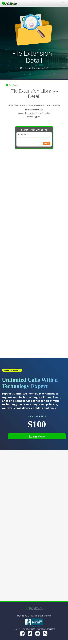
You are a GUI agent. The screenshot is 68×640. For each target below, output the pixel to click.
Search (46, 143)
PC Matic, (28, 615)
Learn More (37, 436)
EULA (17, 628)
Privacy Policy (28, 628)
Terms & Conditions (46, 628)
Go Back (12, 85)
